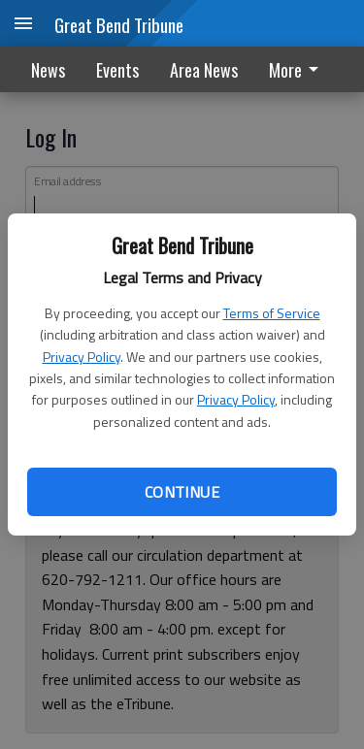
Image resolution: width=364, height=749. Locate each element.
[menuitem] (299, 69)
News (48, 69)
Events (117, 69)
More (297, 69)
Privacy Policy (81, 356)
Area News (204, 69)
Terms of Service (271, 313)
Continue (182, 492)
